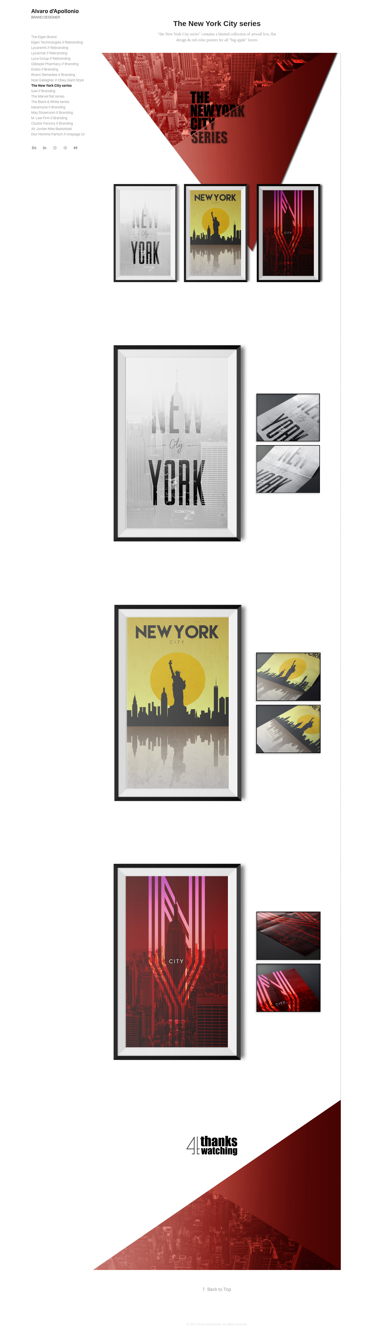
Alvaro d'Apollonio (55, 11)
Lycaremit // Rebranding (49, 47)
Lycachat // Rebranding (49, 53)
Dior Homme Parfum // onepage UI (58, 134)
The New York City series (51, 85)
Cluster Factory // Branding (52, 123)
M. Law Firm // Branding (49, 118)
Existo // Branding (44, 69)
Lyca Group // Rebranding (51, 58)
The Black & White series (50, 102)
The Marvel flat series (47, 96)
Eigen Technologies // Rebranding (57, 42)
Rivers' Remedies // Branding (53, 74)
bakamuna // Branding (48, 107)
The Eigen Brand (44, 37)
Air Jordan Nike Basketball (51, 129)
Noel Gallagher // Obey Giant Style (57, 80)
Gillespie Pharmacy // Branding (55, 64)
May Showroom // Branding (52, 112)
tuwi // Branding (43, 91)
